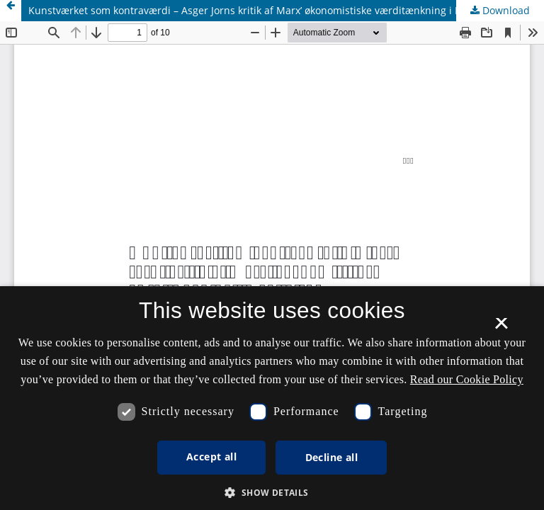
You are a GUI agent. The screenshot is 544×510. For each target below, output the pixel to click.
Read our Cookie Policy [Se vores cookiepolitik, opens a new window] (466, 379)
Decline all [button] (331, 457)
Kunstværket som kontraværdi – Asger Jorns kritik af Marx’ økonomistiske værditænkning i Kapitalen (264, 10)
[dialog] (272, 398)
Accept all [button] (211, 456)
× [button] (501, 328)
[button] (271, 492)
